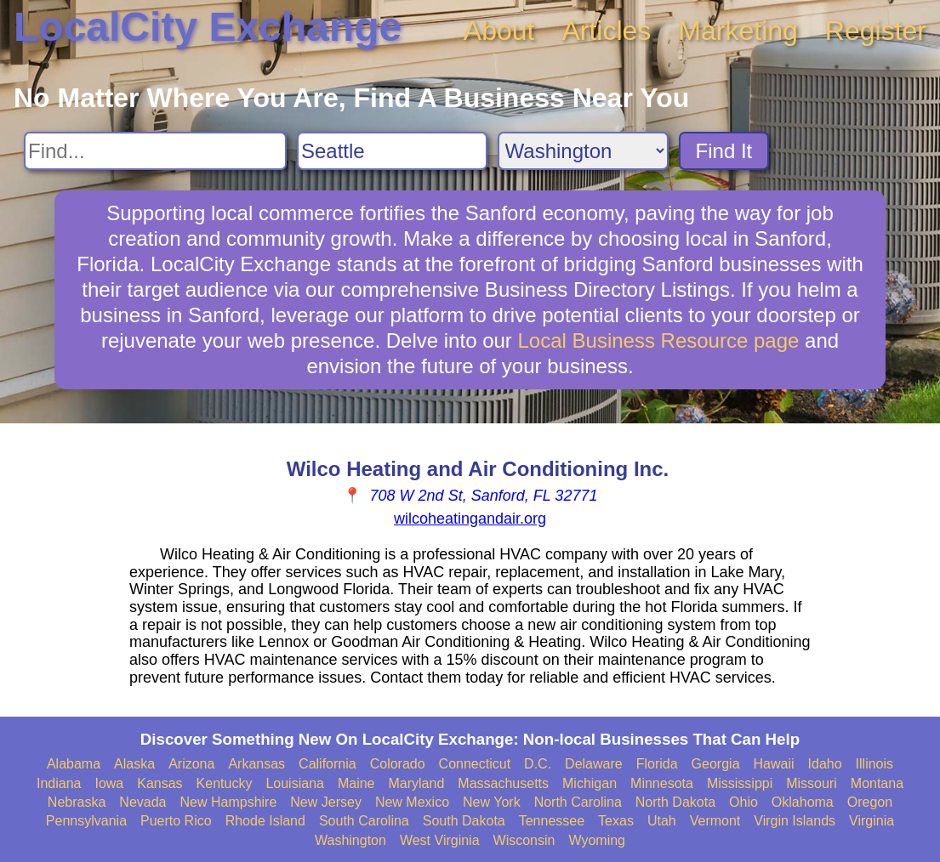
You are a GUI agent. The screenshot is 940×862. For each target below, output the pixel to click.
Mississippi (739, 783)
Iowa (108, 783)
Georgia (716, 764)
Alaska (134, 764)
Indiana (59, 783)
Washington (350, 840)
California (327, 764)
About (499, 30)
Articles (606, 30)
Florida (657, 764)
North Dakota (675, 802)
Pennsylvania (86, 821)
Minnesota (661, 783)
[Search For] (155, 151)
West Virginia (440, 840)
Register (875, 30)
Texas (616, 821)
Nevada (142, 802)
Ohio (743, 802)
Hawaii (774, 764)
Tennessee (551, 821)
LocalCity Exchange (208, 26)
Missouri (811, 783)
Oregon (869, 802)
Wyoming (596, 840)
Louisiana (294, 783)
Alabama (73, 764)
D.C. (537, 764)
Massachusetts (503, 783)
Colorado (397, 764)
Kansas (159, 783)
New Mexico (412, 802)
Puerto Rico (176, 821)
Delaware (594, 764)
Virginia (871, 821)
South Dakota (464, 821)
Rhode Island (265, 821)
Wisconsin (524, 840)
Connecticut (475, 764)
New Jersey (326, 802)
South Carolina (364, 821)
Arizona (191, 764)
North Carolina (578, 802)
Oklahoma (803, 802)
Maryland (417, 783)
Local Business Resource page (659, 340)
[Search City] (392, 151)
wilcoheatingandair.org (470, 518)
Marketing (738, 30)
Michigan (589, 783)
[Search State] (583, 151)
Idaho (825, 764)
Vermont (715, 821)
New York (492, 802)
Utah (661, 821)
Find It (724, 150)
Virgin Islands (794, 821)
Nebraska (76, 802)
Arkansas (256, 764)
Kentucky (225, 783)
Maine (356, 783)
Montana (877, 783)
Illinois (874, 764)
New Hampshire (228, 802)
